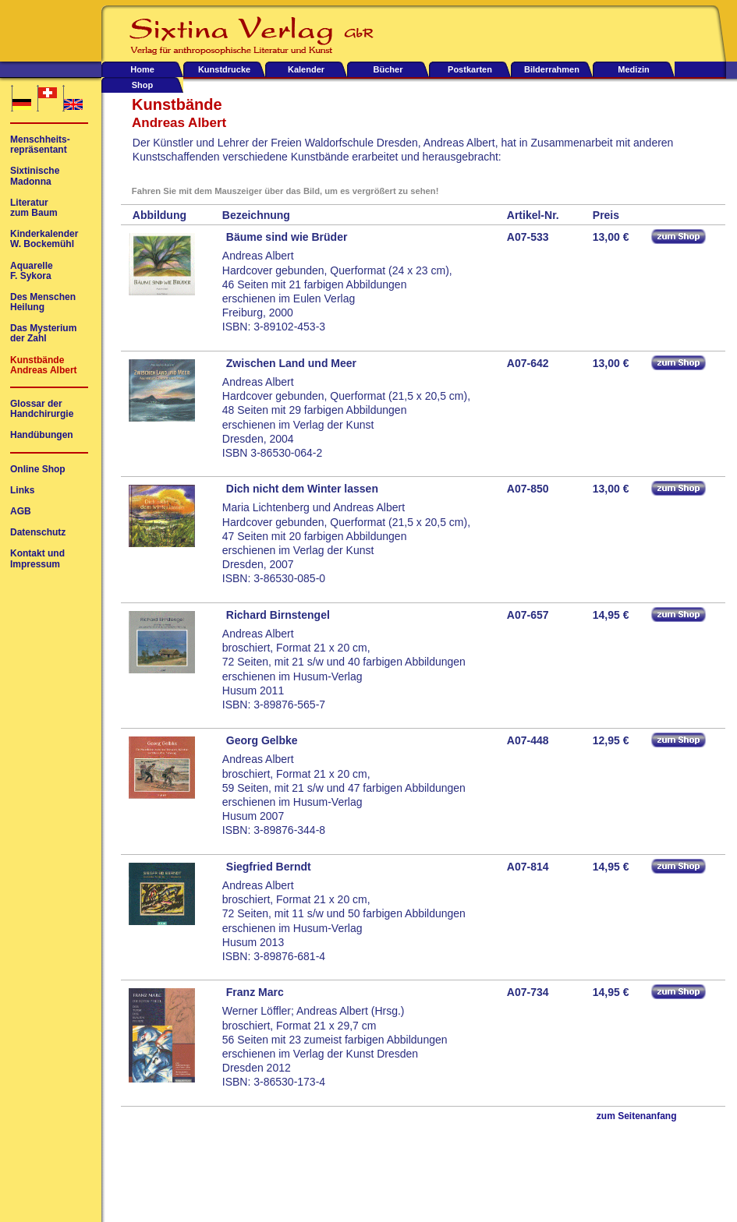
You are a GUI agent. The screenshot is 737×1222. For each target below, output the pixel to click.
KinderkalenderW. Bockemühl (44, 239)
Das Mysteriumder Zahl (43, 333)
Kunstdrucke (224, 69)
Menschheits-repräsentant (40, 145)
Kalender (306, 69)
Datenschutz (38, 533)
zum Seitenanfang (637, 1116)
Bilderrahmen (551, 69)
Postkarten (470, 69)
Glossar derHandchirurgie (41, 409)
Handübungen (41, 435)
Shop (143, 85)
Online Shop (38, 469)
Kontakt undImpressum (37, 559)
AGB (20, 512)
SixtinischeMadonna (34, 176)
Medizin (633, 69)
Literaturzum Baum (34, 208)
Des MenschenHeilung (43, 302)
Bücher (388, 69)
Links (22, 491)
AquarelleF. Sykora (31, 271)
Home (142, 69)
